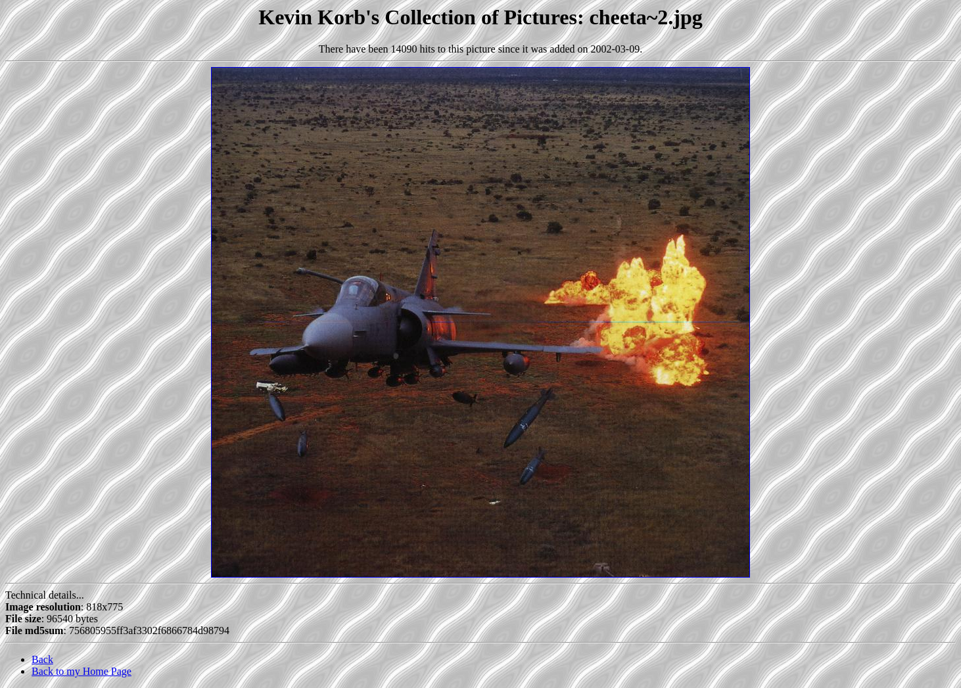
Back (42, 659)
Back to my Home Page (81, 671)
